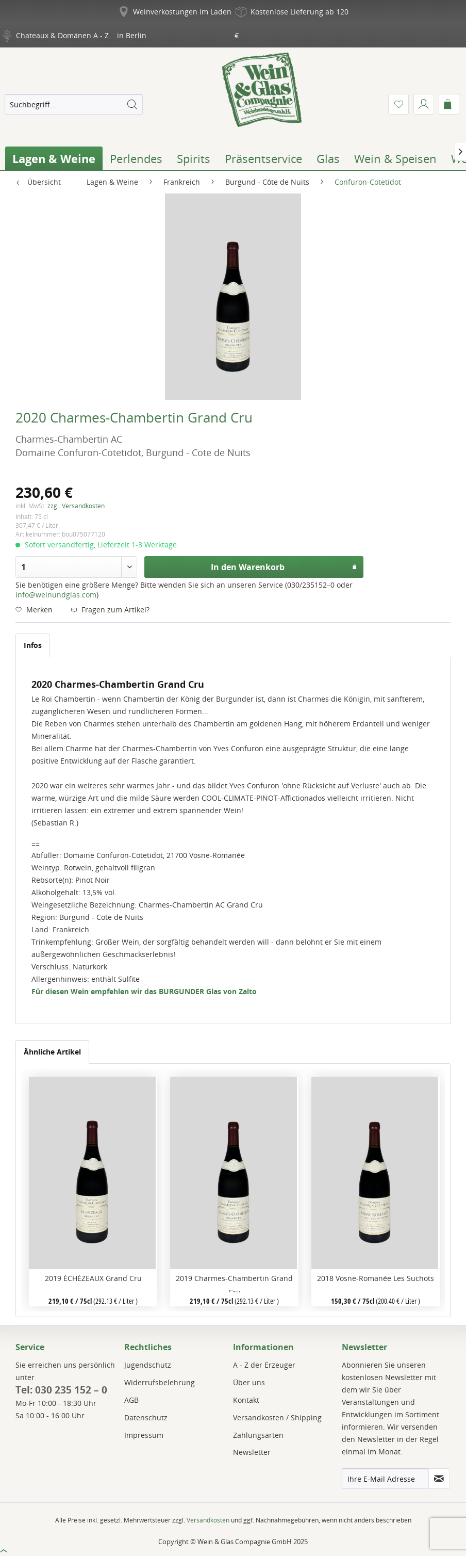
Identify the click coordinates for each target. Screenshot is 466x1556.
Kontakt (246, 1400)
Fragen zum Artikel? (110, 609)
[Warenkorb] (449, 104)
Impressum (143, 1435)
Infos (33, 645)
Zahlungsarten (258, 1435)
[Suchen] (132, 104)
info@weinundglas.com (55, 594)
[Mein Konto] (423, 104)
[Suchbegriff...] (74, 104)
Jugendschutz (147, 1365)
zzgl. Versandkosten (76, 505)
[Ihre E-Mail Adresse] (385, 1478)
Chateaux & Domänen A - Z (62, 35)
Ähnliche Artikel (52, 1052)
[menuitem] (74, 104)
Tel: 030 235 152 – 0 (61, 1390)
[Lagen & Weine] (54, 158)
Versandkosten (208, 1520)
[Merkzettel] (398, 104)
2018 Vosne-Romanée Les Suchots (375, 1278)
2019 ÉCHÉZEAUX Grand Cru (93, 1278)
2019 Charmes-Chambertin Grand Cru (234, 1282)
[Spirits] (194, 158)
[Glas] (328, 158)
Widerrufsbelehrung (159, 1382)
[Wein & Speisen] (395, 158)
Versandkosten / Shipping (277, 1417)
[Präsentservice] (263, 158)
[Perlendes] (136, 158)
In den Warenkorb (284, 566)
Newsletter (252, 1452)
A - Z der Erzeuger (264, 1365)
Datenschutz (146, 1417)
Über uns (249, 1382)
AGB (131, 1400)
